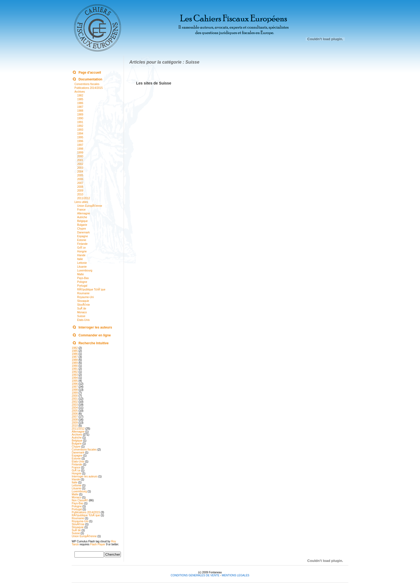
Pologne (82, 281)
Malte (80, 274)
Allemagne (83, 213)
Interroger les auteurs (95, 327)
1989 (80, 114)
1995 (80, 137)
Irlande (81, 255)
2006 (80, 179)
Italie (80, 259)
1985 (80, 99)
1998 (80, 148)
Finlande (82, 243)
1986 (80, 103)
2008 (80, 186)
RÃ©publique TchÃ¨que (91, 289)
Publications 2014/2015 (88, 87)
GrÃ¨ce (81, 247)
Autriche (82, 217)
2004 (80, 171)
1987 (80, 106)
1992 (80, 125)
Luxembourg (84, 270)
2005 (80, 175)
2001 (80, 160)
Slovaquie (83, 300)
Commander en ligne (95, 335)
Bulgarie (82, 224)
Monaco (82, 312)
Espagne (82, 236)
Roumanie (83, 293)
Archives (79, 91)
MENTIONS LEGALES (235, 575)
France (81, 209)
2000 (80, 156)
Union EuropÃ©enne (89, 205)
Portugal (82, 285)
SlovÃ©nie (83, 304)
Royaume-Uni (85, 297)
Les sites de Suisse (153, 83)
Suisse (81, 316)
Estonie (81, 240)
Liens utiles (81, 202)
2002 (80, 163)
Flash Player (97, 544)
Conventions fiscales (86, 84)
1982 (80, 95)
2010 (80, 194)
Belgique (82, 221)
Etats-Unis (83, 319)
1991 (80, 122)
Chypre (81, 228)
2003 (80, 167)
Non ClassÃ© (80, 500)
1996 (80, 141)
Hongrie (82, 251)
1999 (80, 152)
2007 (80, 183)
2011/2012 (83, 198)
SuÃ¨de (81, 308)
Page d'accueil (90, 72)
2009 (80, 190)
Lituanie (82, 266)
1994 (80, 133)
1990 (80, 118)
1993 (80, 129)
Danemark (83, 232)
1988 (80, 110)
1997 (80, 144)
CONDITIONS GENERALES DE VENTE (195, 575)
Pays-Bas (83, 278)
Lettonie (82, 262)
